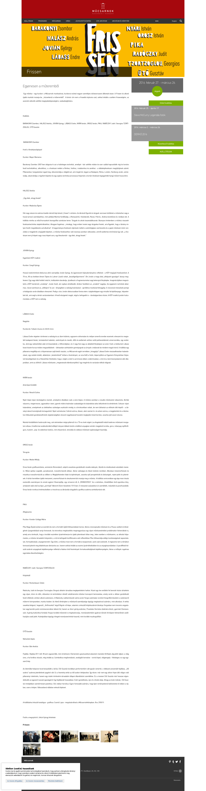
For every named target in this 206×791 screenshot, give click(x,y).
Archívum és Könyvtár (120, 21)
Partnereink (177, 780)
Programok (42, 21)
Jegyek (157, 91)
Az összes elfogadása (14, 781)
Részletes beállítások (55, 781)
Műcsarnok (56, 21)
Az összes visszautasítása (35, 781)
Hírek (68, 21)
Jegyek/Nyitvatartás (83, 21)
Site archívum (101, 21)
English (174, 21)
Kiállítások (28, 21)
